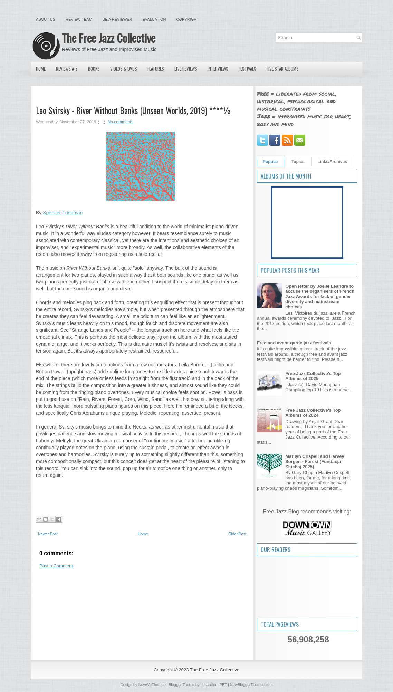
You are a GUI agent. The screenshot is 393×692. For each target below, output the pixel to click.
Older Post (237, 534)
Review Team (79, 19)
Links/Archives (332, 161)
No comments (120, 121)
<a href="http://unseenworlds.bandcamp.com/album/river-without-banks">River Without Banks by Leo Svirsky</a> (140, 499)
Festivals (247, 68)
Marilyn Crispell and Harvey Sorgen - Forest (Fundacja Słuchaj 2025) (314, 461)
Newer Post (48, 534)
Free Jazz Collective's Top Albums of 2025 (313, 376)
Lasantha (208, 685)
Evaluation (154, 19)
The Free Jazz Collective (108, 38)
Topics (298, 161)
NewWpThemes (151, 685)
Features (155, 68)
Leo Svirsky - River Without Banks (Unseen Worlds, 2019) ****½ (133, 110)
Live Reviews (185, 68)
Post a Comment (56, 565)
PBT (223, 685)
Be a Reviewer (117, 19)
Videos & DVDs (123, 68)
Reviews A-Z (67, 68)
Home (41, 68)
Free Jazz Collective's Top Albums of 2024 (313, 412)
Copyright (187, 19)
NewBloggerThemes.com (251, 685)
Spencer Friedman (63, 212)
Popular (270, 161)
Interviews (218, 68)
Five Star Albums (283, 68)
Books (94, 68)
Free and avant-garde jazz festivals (294, 342)
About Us (45, 19)
